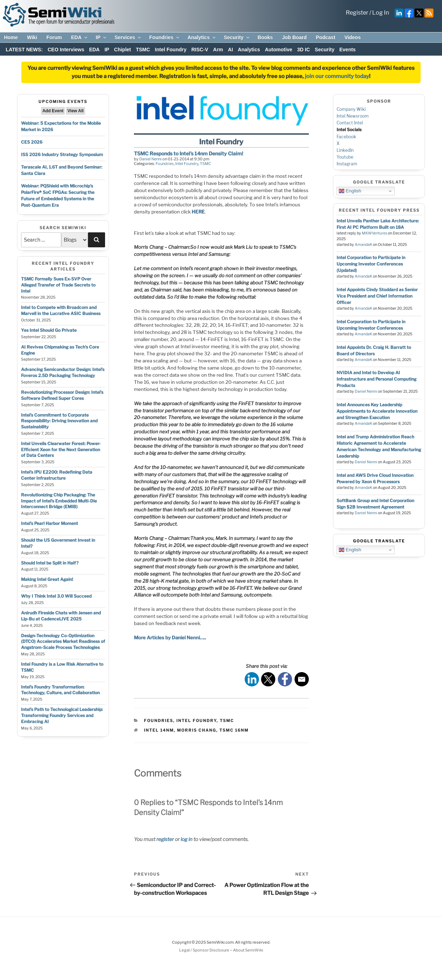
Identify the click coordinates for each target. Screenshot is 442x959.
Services (128, 37)
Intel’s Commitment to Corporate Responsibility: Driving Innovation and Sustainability (59, 421)
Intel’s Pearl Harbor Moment (49, 523)
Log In (380, 12)
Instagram (347, 163)
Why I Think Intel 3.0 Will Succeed (56, 596)
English (350, 191)
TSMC (143, 49)
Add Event (52, 110)
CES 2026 (31, 142)
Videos (352, 37)
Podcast (325, 37)
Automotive (278, 49)
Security (237, 37)
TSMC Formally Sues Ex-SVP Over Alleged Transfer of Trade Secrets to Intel (58, 285)
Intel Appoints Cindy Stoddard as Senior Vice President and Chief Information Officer (377, 296)
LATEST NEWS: (24, 49)
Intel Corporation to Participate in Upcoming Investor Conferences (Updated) (371, 264)
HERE (198, 212)
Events (347, 49)
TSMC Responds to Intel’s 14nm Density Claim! (188, 153)
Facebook (346, 136)
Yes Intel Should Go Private (49, 330)
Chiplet (122, 49)
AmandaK (363, 244)
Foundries (164, 37)
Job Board (294, 37)
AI (230, 49)
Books (265, 37)
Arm (218, 49)
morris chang (196, 730)
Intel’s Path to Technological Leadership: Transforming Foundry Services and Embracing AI (62, 715)
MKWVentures (374, 233)
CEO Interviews (66, 49)
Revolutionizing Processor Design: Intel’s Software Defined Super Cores (62, 395)
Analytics (201, 37)
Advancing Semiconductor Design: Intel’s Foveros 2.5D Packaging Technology (62, 372)
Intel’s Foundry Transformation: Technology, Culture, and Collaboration (60, 690)
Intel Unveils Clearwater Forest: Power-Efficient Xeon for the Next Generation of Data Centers (61, 449)
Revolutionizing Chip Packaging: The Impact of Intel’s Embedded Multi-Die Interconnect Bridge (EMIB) (59, 501)
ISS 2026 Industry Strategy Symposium (62, 154)
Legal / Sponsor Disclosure (204, 950)
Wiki (32, 37)
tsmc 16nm (234, 730)
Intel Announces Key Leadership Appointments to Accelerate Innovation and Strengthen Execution (377, 411)
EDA (79, 37)
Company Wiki (351, 109)
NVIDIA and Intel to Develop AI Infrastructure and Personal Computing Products (376, 379)
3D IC (303, 49)
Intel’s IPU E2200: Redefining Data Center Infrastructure (56, 475)
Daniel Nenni (150, 158)
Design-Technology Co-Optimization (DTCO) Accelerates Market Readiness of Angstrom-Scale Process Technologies (63, 641)
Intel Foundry (171, 49)
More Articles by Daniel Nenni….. (170, 637)
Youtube (345, 157)
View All (75, 110)
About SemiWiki (248, 950)
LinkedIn (345, 150)
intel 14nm (159, 730)
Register (357, 12)
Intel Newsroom (353, 116)
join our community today (337, 76)
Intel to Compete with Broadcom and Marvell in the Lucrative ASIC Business (60, 310)
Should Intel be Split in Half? (49, 563)
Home (11, 37)
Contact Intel (350, 122)
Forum (54, 37)
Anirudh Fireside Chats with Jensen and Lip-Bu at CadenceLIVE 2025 (61, 616)
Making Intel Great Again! (47, 579)
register (165, 839)
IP (101, 37)
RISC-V (199, 49)
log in (186, 839)
